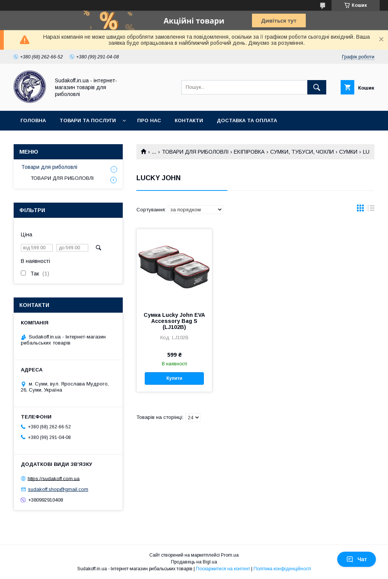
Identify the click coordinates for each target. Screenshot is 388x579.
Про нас (149, 120)
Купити (174, 378)
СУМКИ (348, 152)
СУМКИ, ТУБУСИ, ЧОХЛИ (302, 152)
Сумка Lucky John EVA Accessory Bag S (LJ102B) (174, 321)
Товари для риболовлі (49, 167)
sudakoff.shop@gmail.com (58, 489)
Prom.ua (230, 555)
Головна (33, 120)
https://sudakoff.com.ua (54, 478)
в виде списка (371, 210)
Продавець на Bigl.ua (194, 562)
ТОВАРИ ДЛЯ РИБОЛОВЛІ (195, 152)
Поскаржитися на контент (223, 568)
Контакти (189, 120)
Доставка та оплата (247, 120)
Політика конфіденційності (282, 568)
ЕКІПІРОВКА (249, 152)
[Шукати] (316, 87)
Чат (356, 559)
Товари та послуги (87, 120)
